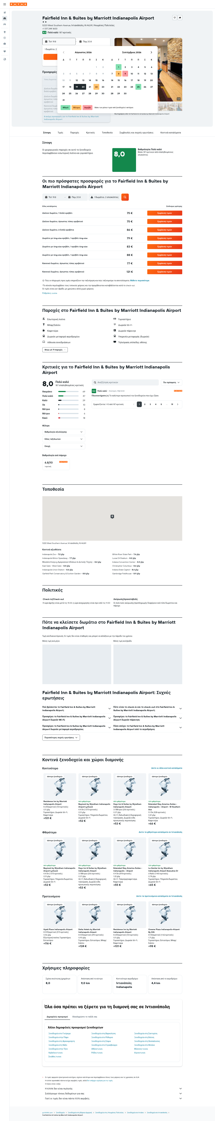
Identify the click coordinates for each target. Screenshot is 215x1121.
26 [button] (76, 93)
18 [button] (70, 86)
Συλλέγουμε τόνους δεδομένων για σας (113, 1093)
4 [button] (70, 73)
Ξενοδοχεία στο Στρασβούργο (104, 1045)
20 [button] (83, 86)
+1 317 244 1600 (49, 28)
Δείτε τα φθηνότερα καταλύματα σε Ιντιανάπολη (160, 832)
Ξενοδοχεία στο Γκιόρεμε (60, 1033)
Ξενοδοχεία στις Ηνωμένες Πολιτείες (109, 1113)
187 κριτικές (65, 32)
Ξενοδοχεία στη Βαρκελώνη (103, 1033)
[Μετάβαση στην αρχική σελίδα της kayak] (18, 4)
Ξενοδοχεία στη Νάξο (58, 1045)
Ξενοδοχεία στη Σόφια (101, 1041)
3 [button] (63, 73)
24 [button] (63, 93)
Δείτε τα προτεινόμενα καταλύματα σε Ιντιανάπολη (159, 896)
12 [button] (77, 80)
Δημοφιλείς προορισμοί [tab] (57, 1016)
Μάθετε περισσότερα (139, 280)
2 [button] (103, 67)
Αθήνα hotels (96, 1049)
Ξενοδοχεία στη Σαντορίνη (145, 1033)
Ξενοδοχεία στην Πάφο (59, 1037)
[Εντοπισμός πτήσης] (4, 38)
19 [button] (77, 86)
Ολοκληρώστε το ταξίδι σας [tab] (84, 1016)
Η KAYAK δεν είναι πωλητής (113, 1088)
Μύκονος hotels (141, 1049)
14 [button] (90, 80)
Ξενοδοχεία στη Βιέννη (144, 1037)
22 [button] (96, 86)
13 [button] (83, 80)
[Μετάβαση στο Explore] (4, 32)
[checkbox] (56, 464)
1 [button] (96, 67)
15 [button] (96, 80)
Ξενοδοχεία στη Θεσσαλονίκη (147, 1041)
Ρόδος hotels (96, 1052)
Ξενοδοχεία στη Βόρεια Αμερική (80, 1113)
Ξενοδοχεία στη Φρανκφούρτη (62, 1041)
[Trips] (4, 51)
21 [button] (90, 86)
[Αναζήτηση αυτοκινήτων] (4, 24)
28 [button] (90, 93)
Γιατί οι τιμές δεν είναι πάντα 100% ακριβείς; (113, 1098)
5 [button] (76, 73)
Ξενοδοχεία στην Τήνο (58, 1049)
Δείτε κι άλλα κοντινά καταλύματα (166, 768)
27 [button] (83, 93)
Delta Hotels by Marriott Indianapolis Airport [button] (89, 930)
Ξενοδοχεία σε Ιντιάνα (135, 1113)
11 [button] (70, 80)
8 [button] (96, 73)
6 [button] (83, 73)
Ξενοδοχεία (60, 1113)
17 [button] (63, 86)
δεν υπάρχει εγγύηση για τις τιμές (100, 1081)
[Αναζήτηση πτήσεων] (4, 12)
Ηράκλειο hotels (56, 1052)
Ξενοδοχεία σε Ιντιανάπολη (157, 1113)
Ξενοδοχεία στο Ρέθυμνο (102, 1037)
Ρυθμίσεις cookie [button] (49, 293)
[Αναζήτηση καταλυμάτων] (4, 18)
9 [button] (103, 73)
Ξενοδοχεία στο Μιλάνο (144, 1045)
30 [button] (103, 93)
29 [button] (96, 93)
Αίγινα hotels (139, 1052)
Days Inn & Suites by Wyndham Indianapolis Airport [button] (127, 805)
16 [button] (103, 80)
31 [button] (64, 100)
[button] (5, 4)
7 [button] (89, 73)
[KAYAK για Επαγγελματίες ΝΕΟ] (4, 43)
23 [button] (103, 86)
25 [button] (70, 93)
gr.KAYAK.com (47, 1113)
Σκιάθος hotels (55, 1056)
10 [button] (63, 80)
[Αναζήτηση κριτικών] (127, 382)
